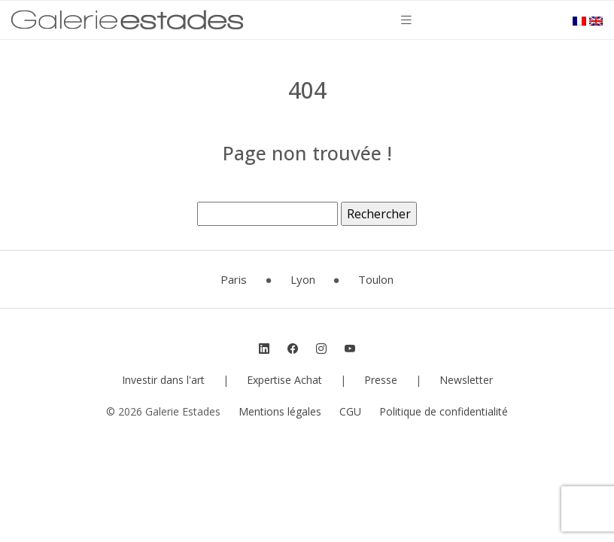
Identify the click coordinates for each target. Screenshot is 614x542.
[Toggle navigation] (406, 20)
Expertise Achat (284, 380)
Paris (233, 279)
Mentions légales (280, 411)
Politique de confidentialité (443, 411)
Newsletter (466, 380)
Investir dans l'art (163, 380)
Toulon (376, 279)
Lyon (302, 279)
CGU (350, 411)
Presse (380, 380)
